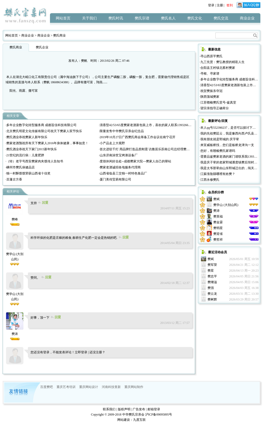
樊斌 (216, 199)
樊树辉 (212, 299)
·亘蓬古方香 (14, 179)
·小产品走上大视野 (112, 143)
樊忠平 (212, 276)
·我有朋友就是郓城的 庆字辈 (219, 139)
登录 (211, 5)
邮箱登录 (154, 409)
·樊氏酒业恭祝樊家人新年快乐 (26, 137)
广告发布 (139, 409)
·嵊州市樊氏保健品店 (20, 167)
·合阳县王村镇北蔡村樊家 (217, 68)
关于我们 (89, 18)
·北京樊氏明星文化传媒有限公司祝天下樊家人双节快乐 (44, 131)
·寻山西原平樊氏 (211, 56)
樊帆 (84, 61)
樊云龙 (212, 294)
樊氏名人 (168, 18)
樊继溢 (212, 282)
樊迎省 (218, 234)
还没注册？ (97, 352)
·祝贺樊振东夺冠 (211, 91)
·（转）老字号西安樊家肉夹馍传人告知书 (34, 161)
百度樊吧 (46, 387)
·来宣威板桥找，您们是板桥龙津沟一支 (227, 145)
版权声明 (124, 409)
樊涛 (216, 210)
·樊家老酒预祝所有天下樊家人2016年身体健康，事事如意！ (47, 143)
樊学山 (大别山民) (15, 254)
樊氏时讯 (115, 18)
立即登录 (81, 352)
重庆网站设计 (88, 387)
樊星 (211, 270)
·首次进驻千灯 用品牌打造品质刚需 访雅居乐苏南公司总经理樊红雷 (146, 149)
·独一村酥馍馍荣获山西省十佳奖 (28, 173)
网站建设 (123, 420)
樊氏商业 (59, 35)
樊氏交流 (221, 18)
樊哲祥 (218, 239)
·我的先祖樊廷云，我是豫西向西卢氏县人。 (230, 133)
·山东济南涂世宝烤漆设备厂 (118, 155)
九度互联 (139, 420)
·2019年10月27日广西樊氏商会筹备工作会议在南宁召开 (137, 137)
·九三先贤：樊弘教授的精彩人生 (222, 62)
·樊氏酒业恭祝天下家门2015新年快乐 (31, 149)
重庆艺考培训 (66, 387)
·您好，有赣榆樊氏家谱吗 (217, 151)
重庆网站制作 (133, 387)
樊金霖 (218, 222)
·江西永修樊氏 (209, 180)
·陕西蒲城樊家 (209, 97)
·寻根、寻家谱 (209, 73)
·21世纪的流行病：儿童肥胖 (25, 155)
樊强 (211, 288)
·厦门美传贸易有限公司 (115, 179)
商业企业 (247, 18)
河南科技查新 (111, 387)
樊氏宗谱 (142, 18)
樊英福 (218, 216)
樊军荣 (212, 265)
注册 (220, 5)
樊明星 (218, 228)
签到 (229, 5)
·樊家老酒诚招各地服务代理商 (120, 167)
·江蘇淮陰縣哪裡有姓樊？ (217, 174)
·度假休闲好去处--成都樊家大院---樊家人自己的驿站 (135, 161)
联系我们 (109, 409)
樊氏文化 (194, 18)
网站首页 (63, 18)
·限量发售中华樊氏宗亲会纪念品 (121, 131)
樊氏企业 (42, 47)
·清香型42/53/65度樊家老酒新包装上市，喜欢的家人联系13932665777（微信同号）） (158, 125)
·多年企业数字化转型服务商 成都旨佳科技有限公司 (41, 125)
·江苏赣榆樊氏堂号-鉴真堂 (218, 102)
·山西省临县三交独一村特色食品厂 (123, 173)
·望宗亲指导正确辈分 (214, 108)
